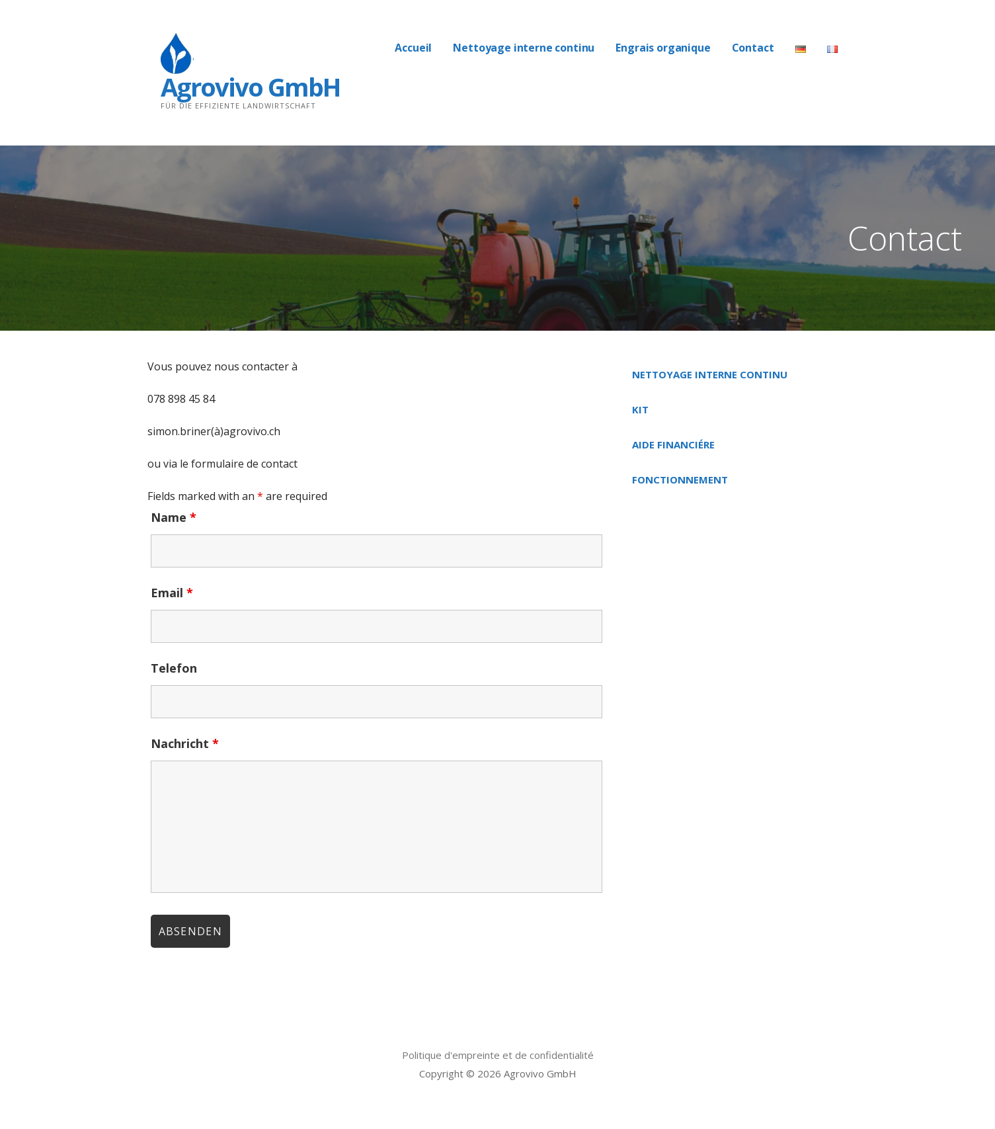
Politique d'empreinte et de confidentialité (498, 1055)
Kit (640, 409)
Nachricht (185, 743)
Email (172, 593)
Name (173, 517)
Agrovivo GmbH (250, 86)
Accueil (413, 47)
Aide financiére (673, 444)
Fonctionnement (680, 479)
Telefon (174, 668)
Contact (753, 47)
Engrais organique (663, 47)
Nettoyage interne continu (523, 47)
